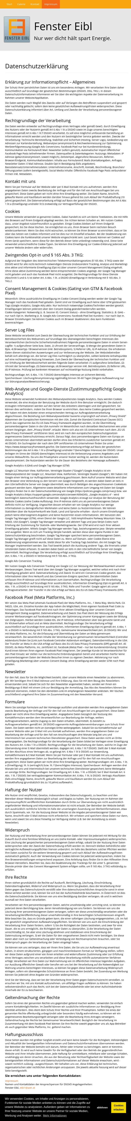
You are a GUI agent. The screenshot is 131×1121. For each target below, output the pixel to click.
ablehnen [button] (102, 1107)
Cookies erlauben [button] (119, 1107)
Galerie (21, 4)
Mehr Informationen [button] (55, 1115)
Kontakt (35, 4)
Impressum (50, 4)
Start (9, 4)
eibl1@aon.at (27, 1087)
